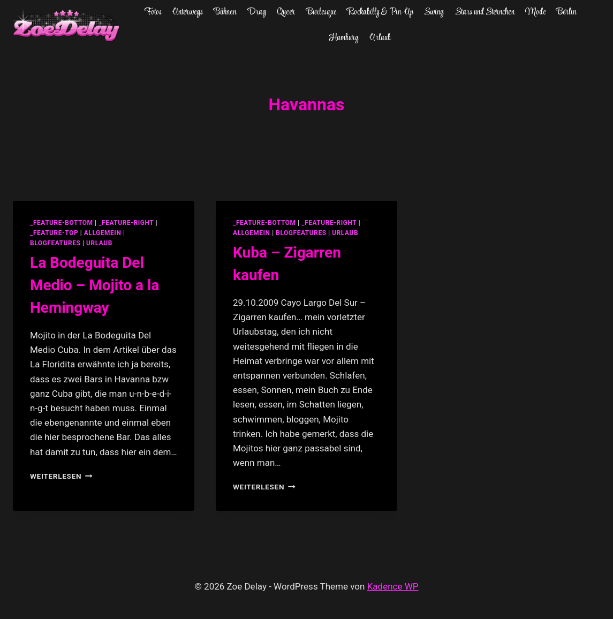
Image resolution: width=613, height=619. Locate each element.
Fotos (153, 12)
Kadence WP (393, 586)
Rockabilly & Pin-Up (380, 12)
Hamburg (344, 38)
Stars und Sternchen (484, 12)
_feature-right (126, 223)
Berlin (566, 12)
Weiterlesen (61, 476)
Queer (286, 12)
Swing (434, 12)
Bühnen (225, 12)
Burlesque (321, 12)
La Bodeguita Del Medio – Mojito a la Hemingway (94, 285)
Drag (256, 12)
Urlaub (380, 38)
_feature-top (54, 233)
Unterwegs (187, 12)
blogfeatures (55, 243)
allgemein (103, 233)
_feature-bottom (61, 223)
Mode (535, 12)
